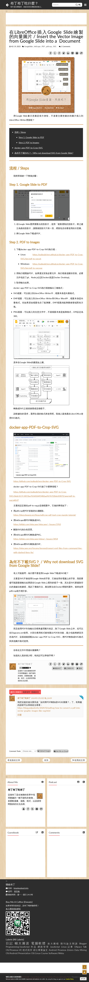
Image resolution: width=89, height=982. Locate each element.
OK (83, 979)
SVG (54, 46)
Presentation (24, 953)
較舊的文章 (78, 760)
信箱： (17, 888)
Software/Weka (56, 953)
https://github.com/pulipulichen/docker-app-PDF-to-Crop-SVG (42, 481)
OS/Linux (35, 953)
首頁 (46, 760)
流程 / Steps (20, 132)
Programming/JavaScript (18, 946)
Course (44, 953)
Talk (85, 946)
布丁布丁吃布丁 (25, 664)
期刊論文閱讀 (69, 943)
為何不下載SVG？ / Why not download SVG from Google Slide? (43, 153)
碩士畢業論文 (40, 950)
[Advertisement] (46, 18)
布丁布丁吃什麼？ (24, 3)
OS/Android (12, 953)
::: (7, 11)
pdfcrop (49, 46)
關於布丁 (57, 668)
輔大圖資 (22, 943)
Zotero (70, 950)
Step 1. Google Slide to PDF (31, 137)
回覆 (19, 714)
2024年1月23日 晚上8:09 (41, 698)
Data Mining (80, 950)
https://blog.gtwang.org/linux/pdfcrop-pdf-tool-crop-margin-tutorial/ (44, 515)
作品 (34, 946)
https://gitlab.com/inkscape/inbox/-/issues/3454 (35, 539)
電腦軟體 (38, 943)
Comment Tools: (15, 751)
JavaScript (55, 946)
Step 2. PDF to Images (29, 142)
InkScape (37, 46)
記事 (70, 946)
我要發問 (26, 692)
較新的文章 (14, 760)
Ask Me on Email (61, 751)
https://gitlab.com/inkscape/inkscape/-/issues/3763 (37, 524)
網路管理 (43, 946)
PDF (43, 46)
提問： (13, 891)
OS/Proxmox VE (14, 950)
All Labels (18, 939)
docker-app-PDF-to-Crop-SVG (28, 147)
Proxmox (62, 950)
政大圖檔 (53, 943)
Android (53, 950)
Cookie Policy (70, 979)
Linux (64, 946)
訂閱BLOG (69, 668)
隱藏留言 (35, 692)
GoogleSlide (28, 46)
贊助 (79, 668)
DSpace (78, 946)
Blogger (83, 943)
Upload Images (44, 751)
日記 (9, 943)
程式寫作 (27, 950)
